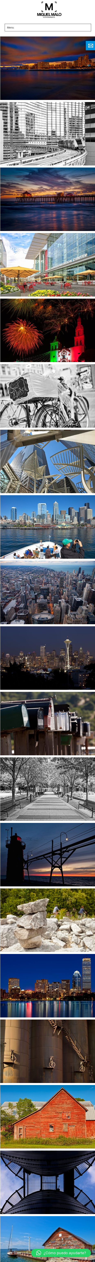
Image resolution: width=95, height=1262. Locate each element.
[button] (61, 1253)
